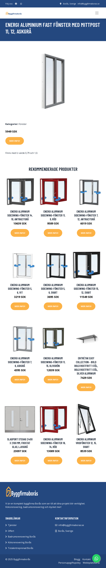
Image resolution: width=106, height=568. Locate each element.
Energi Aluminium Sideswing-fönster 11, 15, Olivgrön (53, 361)
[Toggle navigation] (97, 13)
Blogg (77, 559)
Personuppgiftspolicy (69, 562)
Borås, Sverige (69, 3)
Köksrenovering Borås (19, 542)
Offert (11, 530)
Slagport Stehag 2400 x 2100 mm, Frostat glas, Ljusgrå (20, 443)
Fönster (23, 124)
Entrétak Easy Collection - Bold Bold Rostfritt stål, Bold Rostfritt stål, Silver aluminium (86, 365)
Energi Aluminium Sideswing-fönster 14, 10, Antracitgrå (20, 215)
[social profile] (16, 3)
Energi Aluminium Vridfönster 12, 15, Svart (86, 443)
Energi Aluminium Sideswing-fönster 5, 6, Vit (20, 288)
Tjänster (12, 525)
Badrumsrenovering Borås (22, 536)
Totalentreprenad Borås (20, 548)
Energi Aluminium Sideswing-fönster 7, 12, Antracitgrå (86, 215)
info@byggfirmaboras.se (89, 3)
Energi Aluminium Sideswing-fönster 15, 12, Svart (86, 288)
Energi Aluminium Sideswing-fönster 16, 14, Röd (53, 443)
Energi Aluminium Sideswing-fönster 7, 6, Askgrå (20, 361)
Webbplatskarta (91, 562)
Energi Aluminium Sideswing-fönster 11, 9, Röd (53, 215)
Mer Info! (14, 140)
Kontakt (86, 559)
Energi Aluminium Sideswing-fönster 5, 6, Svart (53, 288)
